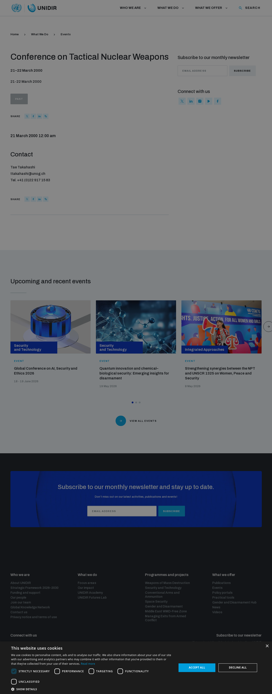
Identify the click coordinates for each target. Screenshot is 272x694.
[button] (91, 689)
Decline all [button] (238, 667)
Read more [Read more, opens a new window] (88, 664)
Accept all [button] (197, 667)
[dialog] (136, 347)
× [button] (267, 646)
